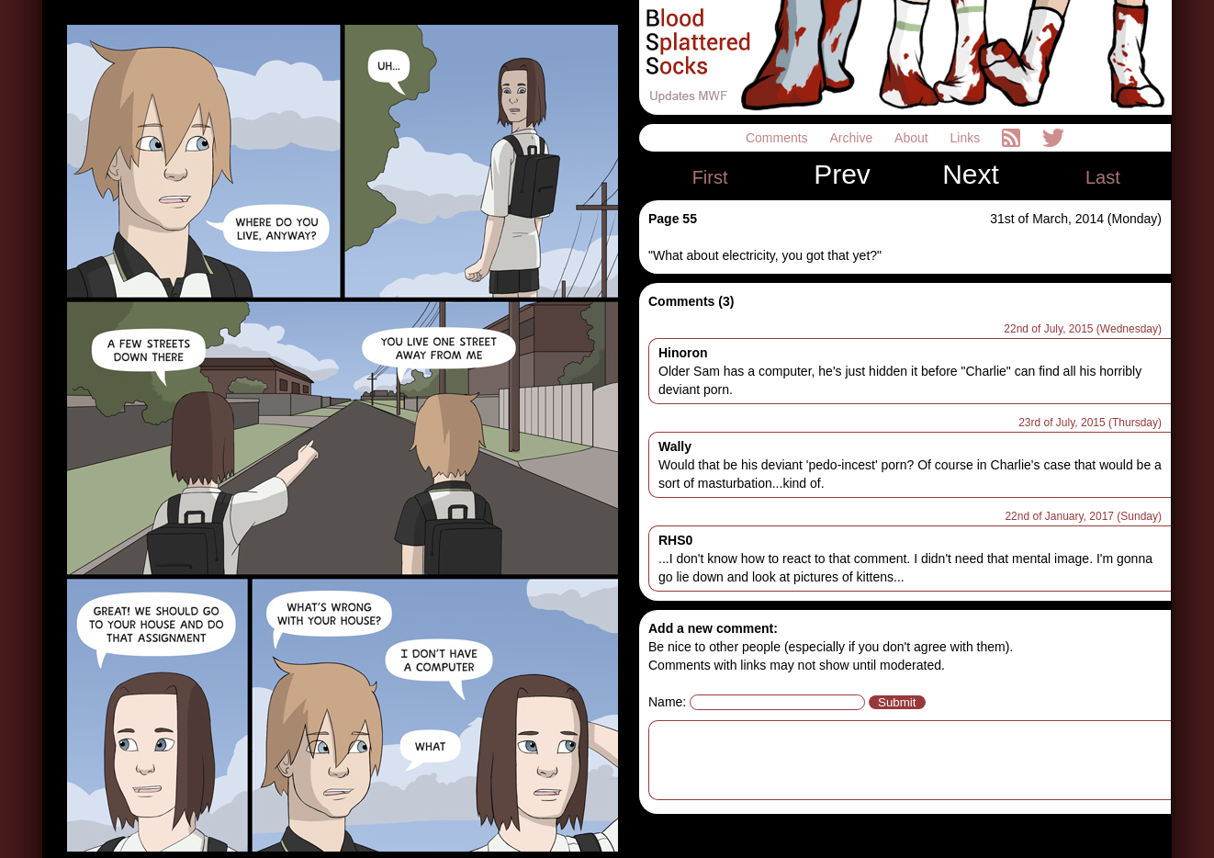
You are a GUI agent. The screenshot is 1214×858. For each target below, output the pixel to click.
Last (1102, 177)
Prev (842, 174)
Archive (853, 137)
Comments (779, 137)
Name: (667, 701)
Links (967, 137)
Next (970, 174)
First (710, 177)
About (912, 137)
